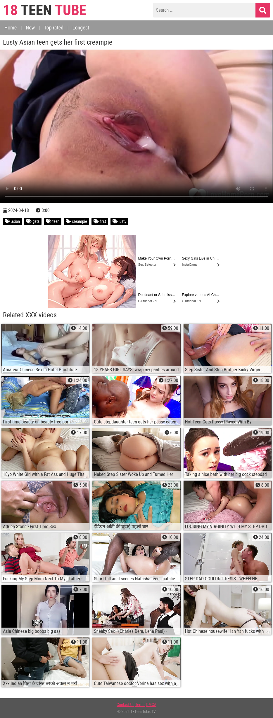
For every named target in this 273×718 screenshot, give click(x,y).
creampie (76, 221)
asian (12, 221)
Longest (80, 27)
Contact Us (125, 704)
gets (32, 221)
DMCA (151, 704)
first (100, 221)
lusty (120, 221)
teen (52, 221)
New (30, 27)
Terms (140, 704)
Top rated (53, 27)
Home (10, 27)
